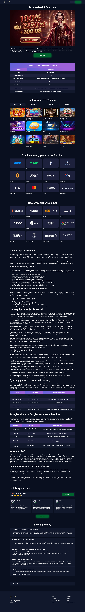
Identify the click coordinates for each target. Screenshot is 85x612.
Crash (51, 104)
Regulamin (53, 598)
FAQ (68, 600)
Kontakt (52, 602)
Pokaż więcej (42, 516)
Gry (51, 1)
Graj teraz (42, 55)
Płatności (69, 596)
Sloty (67, 104)
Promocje (46, 1)
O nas (52, 596)
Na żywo (34, 104)
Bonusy (68, 598)
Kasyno (31, 1)
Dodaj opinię (68, 494)
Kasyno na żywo (38, 1)
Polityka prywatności (71, 602)
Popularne (17, 104)
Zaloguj (72, 1)
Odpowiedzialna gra (55, 600)
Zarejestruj (78, 1)
